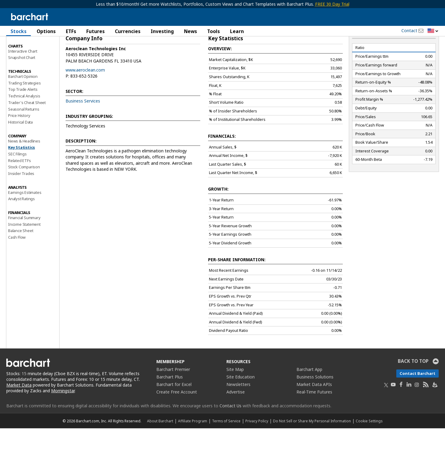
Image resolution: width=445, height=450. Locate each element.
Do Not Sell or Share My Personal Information (312, 442)
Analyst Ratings (21, 220)
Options (46, 31)
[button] (433, 31)
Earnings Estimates (24, 213)
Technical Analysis (24, 117)
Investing (162, 31)
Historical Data (20, 143)
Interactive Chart (22, 72)
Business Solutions (314, 398)
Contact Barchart (417, 395)
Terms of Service (226, 442)
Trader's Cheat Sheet (27, 124)
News (190, 31)
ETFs (71, 31)
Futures (95, 31)
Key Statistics (21, 169)
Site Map (235, 391)
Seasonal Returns (23, 130)
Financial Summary (24, 239)
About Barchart (160, 442)
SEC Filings (17, 175)
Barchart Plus (169, 398)
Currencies (127, 31)
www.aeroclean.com (85, 91)
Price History (19, 137)
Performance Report (26, 54)
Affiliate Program (192, 442)
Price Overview (21, 47)
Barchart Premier (173, 391)
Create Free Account (176, 413)
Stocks (18, 31)
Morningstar (63, 412)
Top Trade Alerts (23, 111)
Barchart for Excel (174, 406)
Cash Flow (17, 259)
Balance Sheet (20, 252)
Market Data (19, 406)
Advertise (235, 413)
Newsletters (238, 406)
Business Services (83, 122)
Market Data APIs (314, 406)
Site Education (240, 398)
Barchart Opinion (23, 98)
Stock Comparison (24, 188)
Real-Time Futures (314, 413)
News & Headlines (24, 162)
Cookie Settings (369, 442)
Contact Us (230, 427)
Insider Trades (21, 195)
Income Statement (24, 245)
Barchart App (309, 391)
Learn (237, 31)
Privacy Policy (256, 442)
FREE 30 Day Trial (332, 4)
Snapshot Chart (21, 79)
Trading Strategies (24, 104)
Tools (213, 31)
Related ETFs (19, 182)
